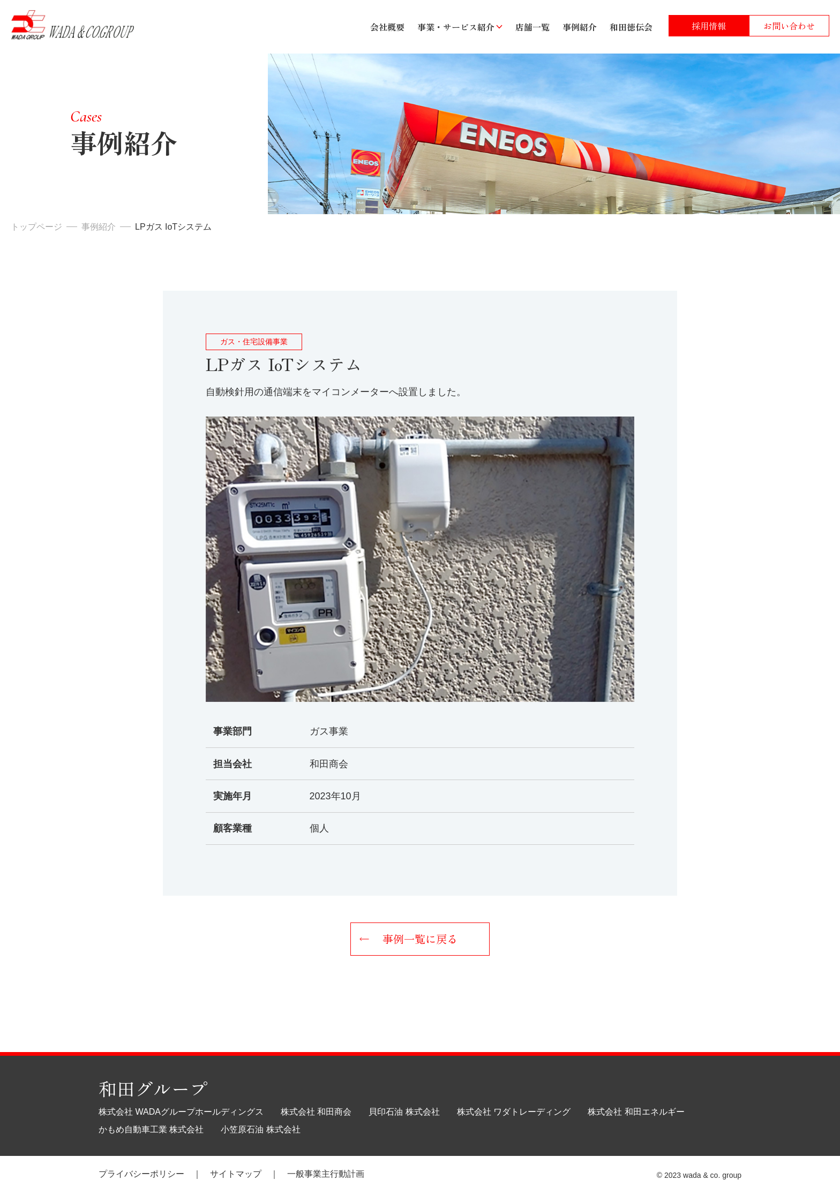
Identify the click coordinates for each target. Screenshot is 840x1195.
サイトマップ (235, 1173)
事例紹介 (579, 26)
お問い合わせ (789, 25)
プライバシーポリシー (141, 1173)
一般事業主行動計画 (325, 1173)
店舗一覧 (532, 26)
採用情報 (709, 25)
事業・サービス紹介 (455, 26)
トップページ (36, 226)
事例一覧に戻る (420, 939)
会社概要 (387, 26)
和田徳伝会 (631, 26)
